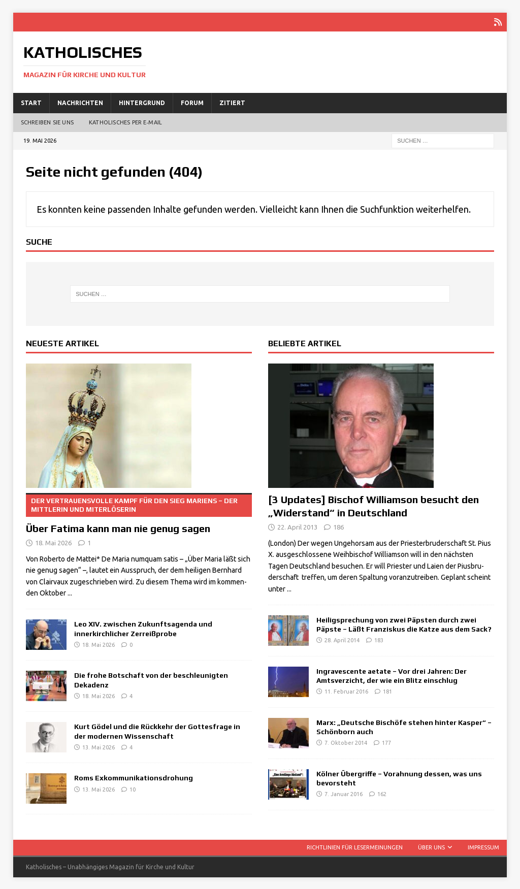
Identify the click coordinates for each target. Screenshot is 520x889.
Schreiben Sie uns (47, 121)
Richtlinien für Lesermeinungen (355, 846)
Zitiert (232, 101)
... (70, 592)
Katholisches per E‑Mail (125, 121)
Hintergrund (142, 101)
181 (387, 690)
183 (378, 639)
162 (381, 793)
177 (386, 742)
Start (31, 101)
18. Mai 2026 (53, 541)
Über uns (431, 846)
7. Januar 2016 (343, 793)
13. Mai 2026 (98, 746)
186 (338, 526)
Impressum (483, 846)
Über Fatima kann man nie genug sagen (139, 512)
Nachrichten (80, 101)
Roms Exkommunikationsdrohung (133, 777)
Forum (192, 101)
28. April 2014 (342, 639)
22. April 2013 (297, 526)
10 (132, 788)
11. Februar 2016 (346, 690)
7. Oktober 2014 (345, 742)
